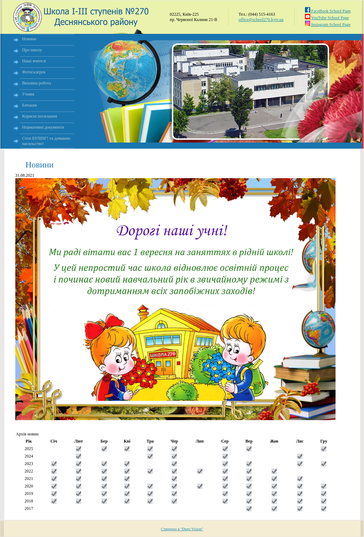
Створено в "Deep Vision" (182, 529)
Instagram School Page (328, 24)
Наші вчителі (34, 60)
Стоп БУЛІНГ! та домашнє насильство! (46, 141)
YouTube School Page (327, 17)
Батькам (29, 105)
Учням (28, 94)
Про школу (32, 49)
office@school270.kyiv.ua (261, 19)
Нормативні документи (43, 127)
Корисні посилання (39, 116)
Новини (29, 38)
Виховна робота (36, 83)
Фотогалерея (33, 71)
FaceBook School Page (328, 11)
